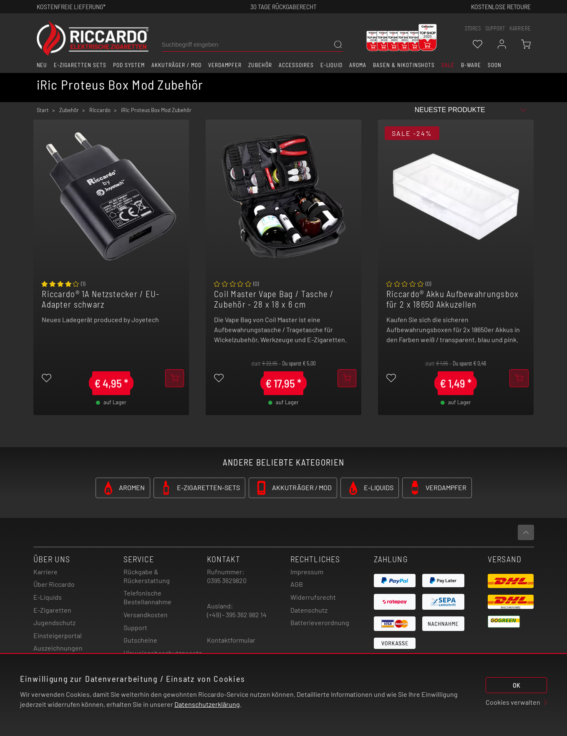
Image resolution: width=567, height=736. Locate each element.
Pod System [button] (129, 65)
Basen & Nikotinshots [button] (404, 65)
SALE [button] (447, 65)
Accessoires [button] (296, 65)
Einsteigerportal (57, 635)
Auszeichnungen (58, 648)
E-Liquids (47, 597)
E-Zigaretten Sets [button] (80, 65)
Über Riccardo (54, 584)
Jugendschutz (54, 622)
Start (43, 110)
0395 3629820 (227, 580)
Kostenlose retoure (501, 6)
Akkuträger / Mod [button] (176, 65)
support (495, 28)
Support (135, 627)
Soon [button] (494, 65)
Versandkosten (145, 614)
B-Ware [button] (471, 65)
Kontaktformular (231, 640)
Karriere (520, 28)
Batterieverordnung (319, 622)
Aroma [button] (357, 65)
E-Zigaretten (52, 610)
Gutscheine (140, 640)
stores (473, 28)
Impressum (306, 572)
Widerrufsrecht (313, 597)
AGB (296, 584)
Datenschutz (309, 610)
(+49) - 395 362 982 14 (237, 614)
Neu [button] (42, 65)
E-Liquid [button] (331, 65)
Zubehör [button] (260, 65)
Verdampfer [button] (225, 65)
